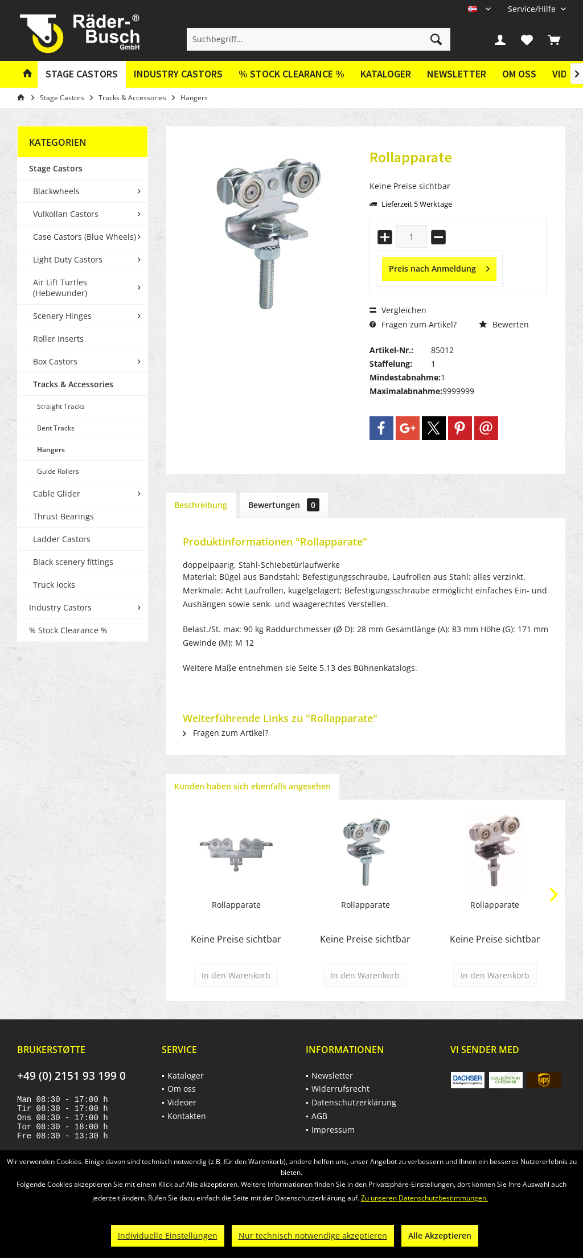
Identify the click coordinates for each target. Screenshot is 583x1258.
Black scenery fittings (73, 561)
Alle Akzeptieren (439, 1235)
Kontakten (186, 1116)
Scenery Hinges (62, 315)
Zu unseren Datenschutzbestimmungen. (424, 1198)
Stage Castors (56, 168)
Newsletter (456, 73)
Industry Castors (60, 607)
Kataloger (385, 73)
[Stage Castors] (82, 74)
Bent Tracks (56, 428)
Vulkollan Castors (65, 213)
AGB (319, 1116)
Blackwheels (56, 191)
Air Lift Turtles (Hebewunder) (60, 287)
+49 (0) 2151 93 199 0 (71, 1075)
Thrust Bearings (63, 516)
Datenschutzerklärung (353, 1102)
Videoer (181, 1102)
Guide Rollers (58, 471)
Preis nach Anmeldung (439, 267)
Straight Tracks (61, 406)
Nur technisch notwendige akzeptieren (313, 1235)
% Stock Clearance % (68, 630)
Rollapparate (236, 904)
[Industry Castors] (178, 74)
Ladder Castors (62, 539)
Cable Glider (56, 493)
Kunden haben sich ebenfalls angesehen (252, 786)
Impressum (333, 1129)
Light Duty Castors (67, 259)
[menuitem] (532, 9)
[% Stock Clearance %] (291, 74)
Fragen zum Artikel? (413, 324)
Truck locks (54, 584)
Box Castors (55, 361)
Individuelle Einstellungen (167, 1235)
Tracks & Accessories (73, 384)
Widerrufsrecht (340, 1088)
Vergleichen (397, 310)
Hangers (51, 449)
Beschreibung (200, 504)
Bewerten (504, 324)
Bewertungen (283, 504)
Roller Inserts (58, 338)
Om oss (519, 73)
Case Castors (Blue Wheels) (84, 236)
